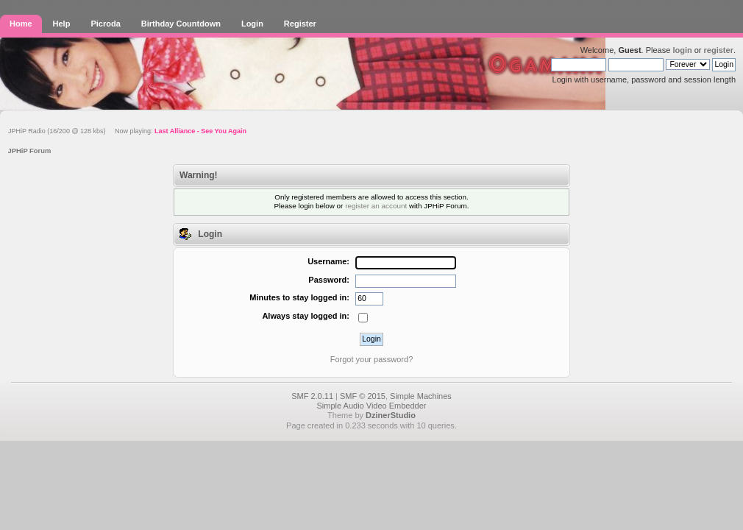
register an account (376, 206)
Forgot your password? (371, 359)
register (718, 50)
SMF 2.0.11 (312, 396)
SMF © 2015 (362, 396)
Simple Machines (421, 396)
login (682, 50)
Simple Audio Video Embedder (371, 405)
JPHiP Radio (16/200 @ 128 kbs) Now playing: (127, 131)
